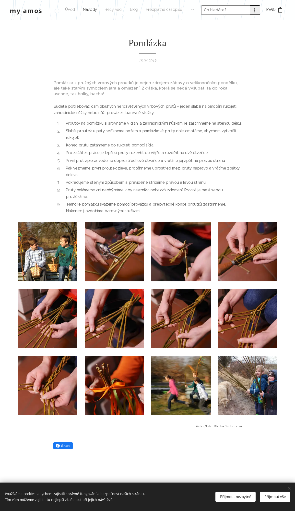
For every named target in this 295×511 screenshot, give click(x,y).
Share (63, 446)
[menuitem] (110, 10)
